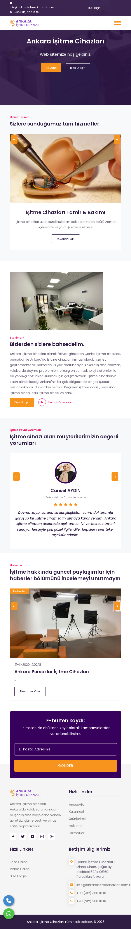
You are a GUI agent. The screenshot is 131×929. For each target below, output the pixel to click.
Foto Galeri (19, 862)
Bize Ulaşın (94, 8)
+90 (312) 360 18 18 (24, 12)
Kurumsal (76, 811)
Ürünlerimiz (77, 818)
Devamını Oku (65, 239)
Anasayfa (76, 804)
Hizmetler (76, 833)
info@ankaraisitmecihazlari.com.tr (33, 5)
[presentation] (14, 139)
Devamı (51, 68)
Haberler (76, 825)
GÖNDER (65, 765)
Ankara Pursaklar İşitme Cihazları (51, 672)
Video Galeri (20, 869)
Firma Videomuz (56, 402)
